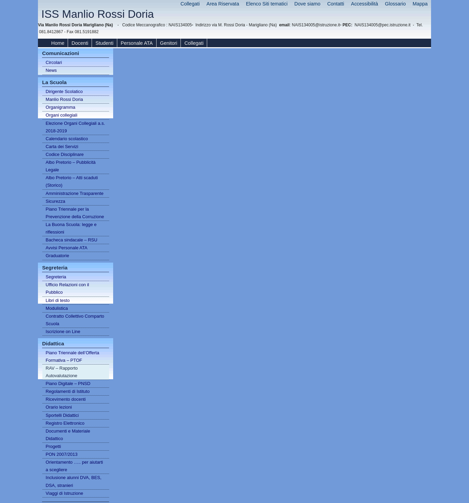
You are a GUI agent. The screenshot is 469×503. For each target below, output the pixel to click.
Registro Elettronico (65, 423)
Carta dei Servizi (62, 146)
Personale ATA (137, 43)
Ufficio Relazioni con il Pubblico (67, 288)
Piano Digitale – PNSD (68, 383)
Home (57, 43)
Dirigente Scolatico (64, 91)
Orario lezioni (59, 407)
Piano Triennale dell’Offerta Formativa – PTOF (72, 356)
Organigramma (61, 107)
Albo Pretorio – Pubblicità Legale (71, 166)
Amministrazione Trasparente (75, 193)
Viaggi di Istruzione (64, 493)
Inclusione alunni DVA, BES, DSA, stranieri (74, 481)
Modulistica (57, 308)
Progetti (53, 446)
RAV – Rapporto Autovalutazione (62, 372)
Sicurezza (55, 201)
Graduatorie (57, 255)
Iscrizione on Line (63, 331)
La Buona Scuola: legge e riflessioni (71, 228)
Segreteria (56, 276)
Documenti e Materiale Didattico (68, 434)
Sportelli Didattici (62, 415)
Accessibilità (364, 3)
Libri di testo (58, 300)
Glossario (395, 3)
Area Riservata (222, 3)
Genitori (168, 43)
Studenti (104, 43)
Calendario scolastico (67, 138)
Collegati (190, 3)
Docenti (79, 43)
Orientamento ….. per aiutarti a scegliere (74, 466)
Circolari (54, 62)
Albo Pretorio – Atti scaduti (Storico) (72, 181)
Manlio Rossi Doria (64, 99)
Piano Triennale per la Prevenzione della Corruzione (75, 213)
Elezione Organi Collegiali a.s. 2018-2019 (75, 127)
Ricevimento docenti (66, 399)
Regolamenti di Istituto (68, 391)
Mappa (420, 3)
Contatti (335, 3)
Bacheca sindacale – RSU (71, 239)
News (51, 70)
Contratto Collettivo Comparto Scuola (75, 320)
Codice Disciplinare (65, 154)
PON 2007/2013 (62, 454)
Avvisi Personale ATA (67, 247)
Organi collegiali (62, 115)
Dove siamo (307, 3)
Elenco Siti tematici (266, 3)
